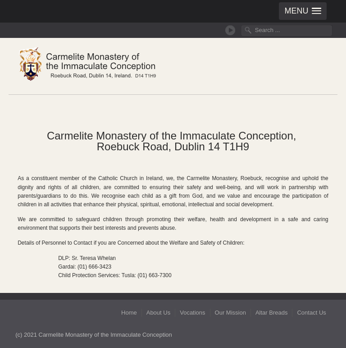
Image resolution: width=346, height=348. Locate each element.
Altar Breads (271, 312)
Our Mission (230, 312)
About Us (158, 312)
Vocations (192, 312)
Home (129, 312)
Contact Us (311, 312)
